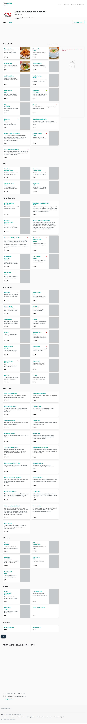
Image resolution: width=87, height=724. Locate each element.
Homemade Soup (36, 49)
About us (3, 717)
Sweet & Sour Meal (9, 420)
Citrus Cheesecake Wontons (7, 593)
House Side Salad (36, 184)
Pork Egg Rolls (8, 63)
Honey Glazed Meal (9, 433)
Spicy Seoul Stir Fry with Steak (12, 238)
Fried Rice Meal (37, 406)
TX (6, 714)
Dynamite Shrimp (9, 49)
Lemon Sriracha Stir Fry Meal (12, 477)
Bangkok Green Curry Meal (40, 447)
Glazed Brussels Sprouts (39, 119)
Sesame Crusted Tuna (37, 134)
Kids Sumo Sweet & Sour (8, 558)
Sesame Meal (36, 433)
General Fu (7, 292)
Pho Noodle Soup (7, 273)
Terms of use (20, 717)
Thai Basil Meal (37, 506)
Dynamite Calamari (7, 120)
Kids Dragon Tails (36, 558)
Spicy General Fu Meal (10, 393)
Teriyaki (35, 319)
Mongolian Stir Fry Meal (39, 393)
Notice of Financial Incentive (44, 717)
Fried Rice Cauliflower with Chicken (8, 222)
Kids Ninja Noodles (7, 543)
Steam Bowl (36, 361)
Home (2, 714)
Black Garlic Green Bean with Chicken (41, 204)
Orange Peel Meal (38, 463)
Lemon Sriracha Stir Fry (8, 361)
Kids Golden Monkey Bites (36, 543)
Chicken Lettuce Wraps (37, 76)
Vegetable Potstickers (36, 91)
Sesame (6, 332)
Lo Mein (35, 375)
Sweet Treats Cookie (39, 607)
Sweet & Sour (8, 319)
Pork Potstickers (9, 76)
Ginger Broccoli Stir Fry (8, 347)
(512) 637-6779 (18, 18)
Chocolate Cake (37, 591)
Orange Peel (36, 346)
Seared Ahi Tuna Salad (8, 184)
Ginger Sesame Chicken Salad (37, 169)
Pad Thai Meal (8, 523)
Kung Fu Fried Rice (8, 572)
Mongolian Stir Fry (37, 293)
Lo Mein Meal (36, 491)
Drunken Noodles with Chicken (41, 220)
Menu (4, 22)
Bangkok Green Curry (37, 333)
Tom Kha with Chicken (36, 257)
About (10, 22)
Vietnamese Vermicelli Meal (12, 506)
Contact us (12, 717)
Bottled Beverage (9, 627)
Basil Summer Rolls (8, 91)
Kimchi (35, 105)
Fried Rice (35, 307)
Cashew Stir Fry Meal (10, 406)
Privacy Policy (31, 717)
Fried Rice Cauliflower (10, 491)
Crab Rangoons (37, 63)
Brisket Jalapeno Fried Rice (9, 204)
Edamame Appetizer (7, 105)
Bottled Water (37, 627)
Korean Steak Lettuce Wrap (12, 133)
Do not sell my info (59, 717)
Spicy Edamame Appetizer (11, 149)
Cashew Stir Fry (8, 307)
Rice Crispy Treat (7, 608)
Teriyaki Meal (36, 420)
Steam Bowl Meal (37, 477)
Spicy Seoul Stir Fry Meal (11, 447)
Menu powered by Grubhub (52, 44)
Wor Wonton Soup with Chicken (7, 258)
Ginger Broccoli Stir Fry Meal (12, 463)
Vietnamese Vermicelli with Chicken (37, 239)
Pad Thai (6, 375)
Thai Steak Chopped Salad (8, 169)
